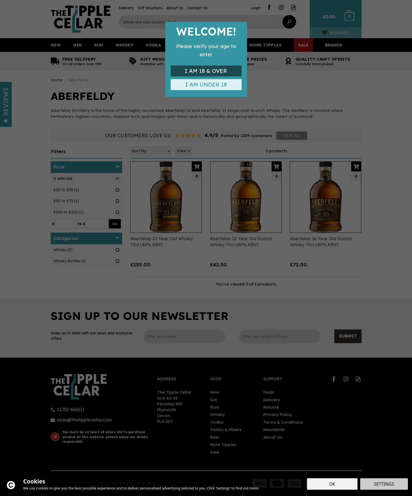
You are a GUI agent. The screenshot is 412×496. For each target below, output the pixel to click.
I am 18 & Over (206, 70)
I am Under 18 (206, 84)
